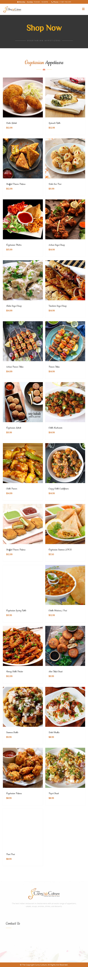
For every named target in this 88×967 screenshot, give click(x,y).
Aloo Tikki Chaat (56, 671)
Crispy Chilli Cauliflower (59, 488)
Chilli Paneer (11, 488)
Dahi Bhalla (54, 732)
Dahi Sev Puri (55, 184)
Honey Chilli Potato (14, 671)
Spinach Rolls (54, 123)
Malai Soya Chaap (14, 306)
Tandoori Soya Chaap (58, 306)
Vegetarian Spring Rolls (16, 610)
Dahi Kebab (11, 123)
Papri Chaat (54, 793)
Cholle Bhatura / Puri (58, 610)
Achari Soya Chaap (57, 245)
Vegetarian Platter (14, 245)
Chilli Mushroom (55, 427)
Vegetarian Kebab (13, 427)
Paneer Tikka (54, 366)
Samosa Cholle (12, 732)
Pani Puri (10, 854)
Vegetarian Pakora (14, 793)
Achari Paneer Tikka (14, 366)
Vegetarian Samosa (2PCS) (60, 549)
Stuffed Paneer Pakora (15, 184)
